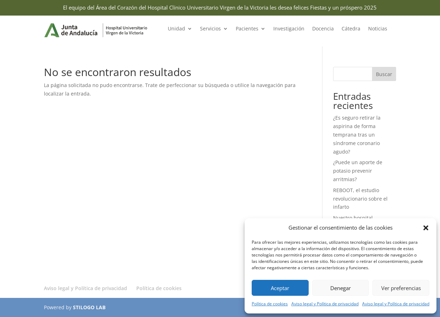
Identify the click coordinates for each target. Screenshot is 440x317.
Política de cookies (270, 304)
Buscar (384, 74)
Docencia (323, 29)
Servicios (210, 29)
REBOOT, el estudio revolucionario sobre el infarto (360, 199)
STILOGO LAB (89, 307)
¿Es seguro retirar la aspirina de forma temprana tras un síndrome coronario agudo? (357, 134)
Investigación (288, 29)
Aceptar (280, 288)
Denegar (340, 288)
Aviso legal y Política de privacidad (325, 304)
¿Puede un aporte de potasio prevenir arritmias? (357, 171)
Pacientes (247, 29)
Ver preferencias (401, 288)
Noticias (377, 29)
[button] (425, 227)
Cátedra (351, 29)
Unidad (176, 29)
